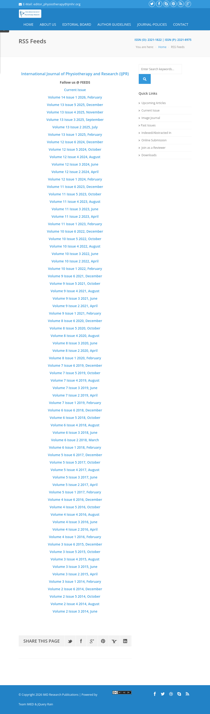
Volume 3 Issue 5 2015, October (75, 551)
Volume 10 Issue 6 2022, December (75, 231)
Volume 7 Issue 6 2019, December (75, 365)
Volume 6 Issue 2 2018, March (75, 440)
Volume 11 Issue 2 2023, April (74, 216)
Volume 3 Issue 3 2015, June (75, 566)
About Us (48, 24)
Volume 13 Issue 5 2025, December (75, 104)
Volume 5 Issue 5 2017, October (75, 462)
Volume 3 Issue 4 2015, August (75, 559)
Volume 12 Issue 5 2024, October (75, 149)
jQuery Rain (45, 704)
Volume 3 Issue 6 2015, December (75, 544)
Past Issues (147, 125)
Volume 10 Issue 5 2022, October (75, 238)
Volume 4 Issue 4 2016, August (75, 514)
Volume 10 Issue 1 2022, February (75, 268)
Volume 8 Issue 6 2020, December (75, 320)
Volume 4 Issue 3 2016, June (75, 522)
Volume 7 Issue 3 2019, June (75, 387)
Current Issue (75, 89)
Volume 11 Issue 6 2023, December (75, 186)
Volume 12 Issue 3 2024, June (75, 164)
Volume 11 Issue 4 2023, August (75, 201)
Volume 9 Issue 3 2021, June (75, 298)
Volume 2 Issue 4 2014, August (75, 604)
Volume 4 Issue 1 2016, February (75, 536)
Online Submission (153, 140)
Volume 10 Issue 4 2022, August (75, 246)
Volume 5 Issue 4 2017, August (75, 469)
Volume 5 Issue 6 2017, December (75, 455)
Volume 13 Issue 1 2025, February (75, 134)
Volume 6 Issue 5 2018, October (75, 417)
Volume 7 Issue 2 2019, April (74, 395)
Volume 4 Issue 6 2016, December (75, 499)
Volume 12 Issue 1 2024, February (75, 179)
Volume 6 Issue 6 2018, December (75, 410)
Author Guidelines (114, 24)
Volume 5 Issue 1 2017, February (75, 492)
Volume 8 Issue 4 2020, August (75, 335)
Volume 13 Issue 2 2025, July (75, 127)
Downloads (148, 155)
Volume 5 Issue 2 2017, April (74, 484)
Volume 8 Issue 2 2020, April (74, 350)
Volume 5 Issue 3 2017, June (75, 477)
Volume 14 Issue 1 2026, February (75, 97)
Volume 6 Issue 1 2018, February (75, 447)
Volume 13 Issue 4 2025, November (75, 112)
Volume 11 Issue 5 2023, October (75, 194)
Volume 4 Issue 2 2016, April (74, 529)
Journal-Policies (152, 24)
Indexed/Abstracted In (155, 133)
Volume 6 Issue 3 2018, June (75, 432)
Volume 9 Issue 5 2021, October (75, 283)
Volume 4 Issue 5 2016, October (75, 507)
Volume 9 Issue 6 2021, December (75, 276)
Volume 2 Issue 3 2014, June (75, 611)
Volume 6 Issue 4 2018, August (75, 425)
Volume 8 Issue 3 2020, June (75, 343)
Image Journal (149, 118)
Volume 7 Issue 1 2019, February (75, 402)
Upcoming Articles (152, 103)
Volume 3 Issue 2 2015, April (74, 574)
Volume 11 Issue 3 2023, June (75, 209)
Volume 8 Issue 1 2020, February (75, 358)
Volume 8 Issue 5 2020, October (75, 328)
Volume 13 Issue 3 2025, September (75, 119)
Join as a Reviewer (152, 148)
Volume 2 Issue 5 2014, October (75, 596)
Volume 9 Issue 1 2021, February (75, 313)
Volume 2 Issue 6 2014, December (75, 589)
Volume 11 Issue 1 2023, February (75, 224)
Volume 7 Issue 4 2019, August (75, 380)
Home (29, 24)
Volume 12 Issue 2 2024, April (74, 171)
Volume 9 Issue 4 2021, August (75, 291)
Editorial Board (76, 24)
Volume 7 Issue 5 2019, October (75, 373)
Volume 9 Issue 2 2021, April (74, 306)
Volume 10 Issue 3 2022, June (75, 253)
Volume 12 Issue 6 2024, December (75, 142)
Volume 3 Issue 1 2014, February (75, 581)
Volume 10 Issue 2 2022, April (74, 261)
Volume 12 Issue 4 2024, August (75, 157)
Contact (180, 24)
